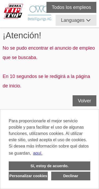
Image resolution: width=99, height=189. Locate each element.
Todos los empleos (71, 7)
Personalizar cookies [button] (28, 176)
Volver (84, 100)
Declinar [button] (70, 176)
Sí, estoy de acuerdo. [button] (50, 166)
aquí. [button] (38, 153)
